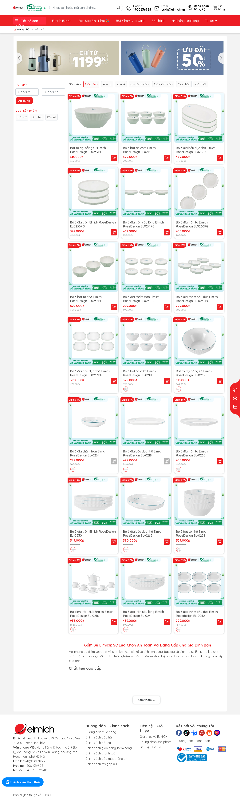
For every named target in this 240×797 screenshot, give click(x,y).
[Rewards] (23, 782)
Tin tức (211, 21)
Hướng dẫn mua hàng (100, 732)
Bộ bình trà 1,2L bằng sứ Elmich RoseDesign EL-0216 (91, 613)
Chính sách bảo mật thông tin (106, 759)
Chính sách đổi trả (98, 743)
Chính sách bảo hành (100, 737)
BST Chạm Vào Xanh (130, 21)
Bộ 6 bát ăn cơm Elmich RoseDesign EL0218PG (139, 150)
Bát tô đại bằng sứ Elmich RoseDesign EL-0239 (194, 373)
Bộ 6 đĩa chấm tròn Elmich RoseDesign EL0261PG (141, 299)
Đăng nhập (201, 6)
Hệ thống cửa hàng (185, 21)
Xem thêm (146, 700)
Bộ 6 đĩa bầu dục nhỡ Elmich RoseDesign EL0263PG (90, 373)
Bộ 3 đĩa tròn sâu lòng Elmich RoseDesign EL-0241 (143, 613)
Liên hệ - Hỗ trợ (150, 747)
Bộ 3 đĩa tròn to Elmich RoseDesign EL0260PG (192, 224)
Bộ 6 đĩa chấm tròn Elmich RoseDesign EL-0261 (88, 453)
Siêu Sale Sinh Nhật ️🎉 (94, 21)
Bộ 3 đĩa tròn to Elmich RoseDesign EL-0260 (192, 453)
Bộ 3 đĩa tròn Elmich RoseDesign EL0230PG (93, 224)
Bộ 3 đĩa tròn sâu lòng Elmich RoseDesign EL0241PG (143, 224)
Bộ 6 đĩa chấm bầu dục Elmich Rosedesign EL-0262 (197, 613)
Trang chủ (22, 29)
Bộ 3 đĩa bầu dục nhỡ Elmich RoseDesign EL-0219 (143, 453)
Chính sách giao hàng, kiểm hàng (108, 748)
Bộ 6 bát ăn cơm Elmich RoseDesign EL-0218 (139, 373)
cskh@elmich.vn (33, 761)
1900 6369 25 (34, 766)
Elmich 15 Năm (62, 21)
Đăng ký (199, 9)
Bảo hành (158, 21)
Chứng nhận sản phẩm (155, 742)
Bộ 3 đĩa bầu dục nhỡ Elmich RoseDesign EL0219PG (195, 150)
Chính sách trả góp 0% (101, 764)
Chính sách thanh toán (101, 753)
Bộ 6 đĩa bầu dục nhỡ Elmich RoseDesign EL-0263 (143, 533)
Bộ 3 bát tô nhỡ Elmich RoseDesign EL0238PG (86, 299)
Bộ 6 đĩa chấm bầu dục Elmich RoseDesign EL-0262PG (197, 299)
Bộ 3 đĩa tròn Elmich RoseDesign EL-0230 (93, 533)
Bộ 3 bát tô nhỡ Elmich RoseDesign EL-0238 (191, 533)
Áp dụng (24, 101)
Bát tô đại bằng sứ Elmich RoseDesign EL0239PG (88, 150)
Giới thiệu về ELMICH (153, 736)
